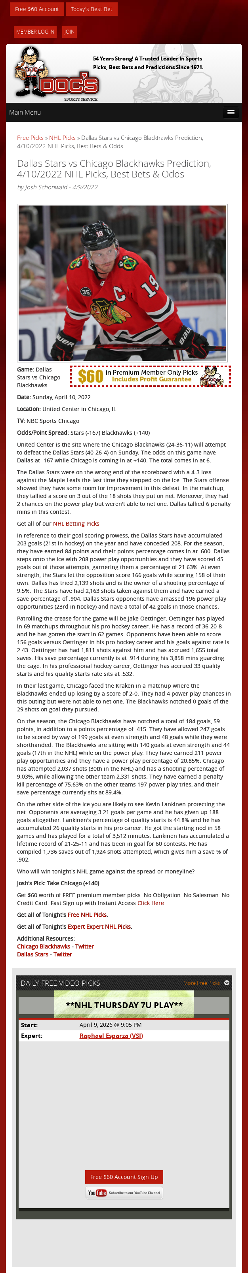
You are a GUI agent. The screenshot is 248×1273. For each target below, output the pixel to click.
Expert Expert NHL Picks (99, 926)
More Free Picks (206, 982)
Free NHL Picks (87, 914)
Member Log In (35, 31)
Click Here (150, 903)
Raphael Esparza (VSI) (111, 1036)
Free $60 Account (37, 9)
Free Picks (30, 137)
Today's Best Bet (92, 9)
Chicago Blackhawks (43, 946)
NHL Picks (62, 137)
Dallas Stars (32, 954)
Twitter (84, 946)
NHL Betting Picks (76, 523)
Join (69, 31)
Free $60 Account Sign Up (124, 1177)
